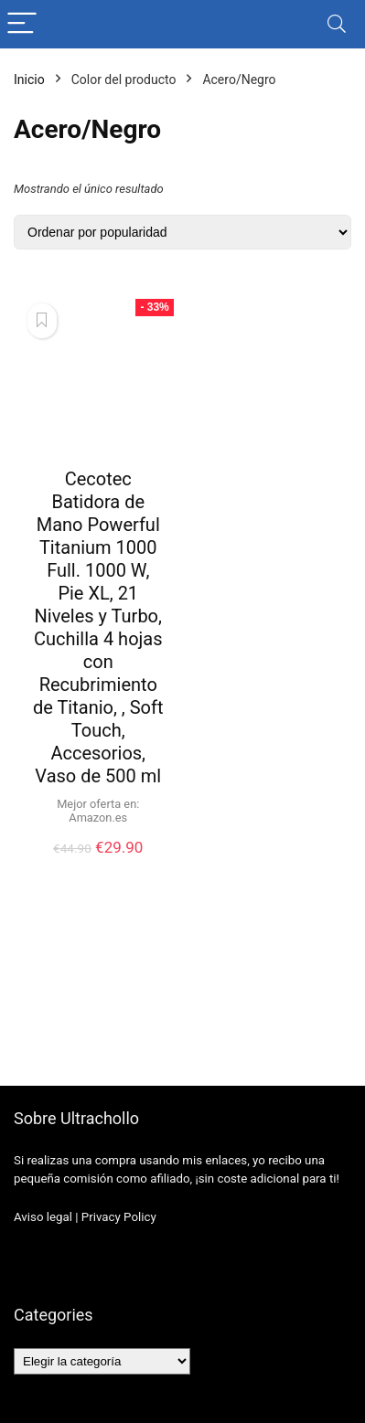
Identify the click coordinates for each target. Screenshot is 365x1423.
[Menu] (22, 24)
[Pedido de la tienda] (182, 232)
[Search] (337, 24)
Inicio (29, 79)
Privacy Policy (118, 1217)
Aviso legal (43, 1217)
